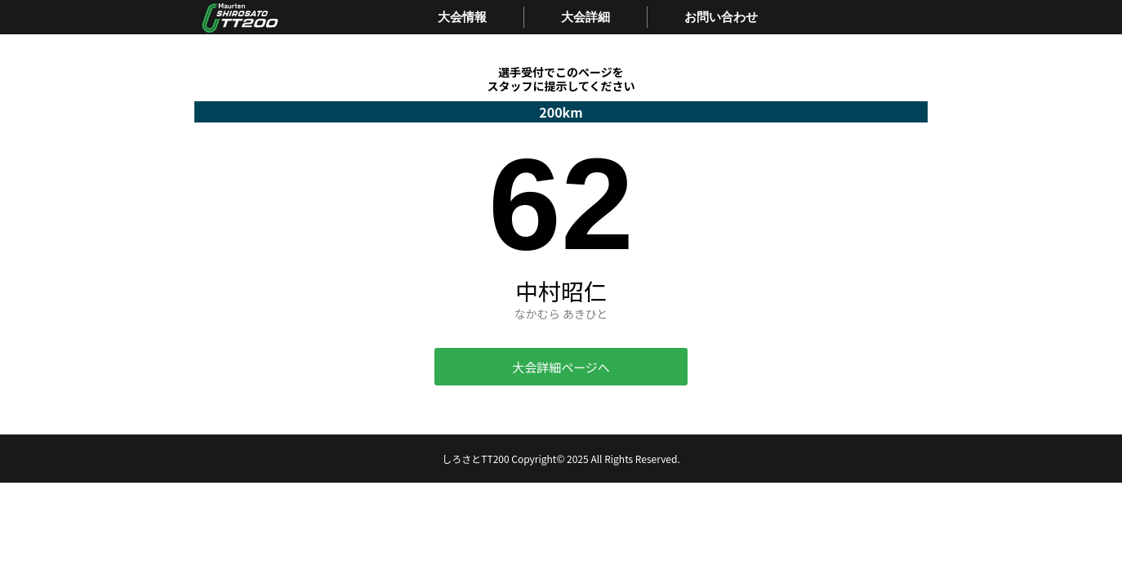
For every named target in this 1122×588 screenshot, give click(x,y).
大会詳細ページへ (561, 367)
